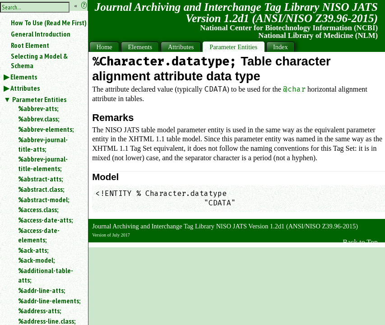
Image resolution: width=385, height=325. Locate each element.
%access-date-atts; (45, 219)
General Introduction (40, 33)
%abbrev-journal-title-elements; (43, 163)
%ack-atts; (33, 250)
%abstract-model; (43, 199)
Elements (23, 76)
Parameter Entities (39, 99)
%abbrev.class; (38, 118)
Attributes (25, 88)
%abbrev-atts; (38, 108)
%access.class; (38, 209)
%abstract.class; (41, 189)
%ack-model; (36, 260)
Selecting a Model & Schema (39, 60)
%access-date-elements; (39, 235)
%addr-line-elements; (49, 300)
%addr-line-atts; (41, 290)
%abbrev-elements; (46, 129)
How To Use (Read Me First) (49, 22)
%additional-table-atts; (45, 275)
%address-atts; (39, 310)
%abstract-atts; (40, 178)
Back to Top (360, 242)
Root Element (30, 45)
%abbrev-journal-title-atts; (43, 144)
